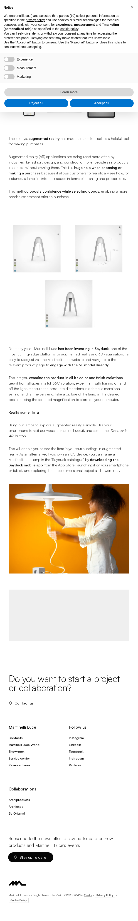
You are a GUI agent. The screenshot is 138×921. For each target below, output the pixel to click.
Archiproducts (19, 800)
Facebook (76, 751)
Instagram (76, 738)
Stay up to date (30, 857)
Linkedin (75, 745)
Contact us (21, 703)
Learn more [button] (69, 92)
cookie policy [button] (69, 29)
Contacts (16, 738)
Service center (19, 758)
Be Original (17, 813)
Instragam (76, 758)
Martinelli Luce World (24, 745)
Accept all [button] (101, 103)
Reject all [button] (36, 103)
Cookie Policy (18, 900)
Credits (88, 895)
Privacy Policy (104, 895)
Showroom (17, 751)
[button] (132, 7)
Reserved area (19, 765)
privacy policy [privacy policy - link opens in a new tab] (35, 20)
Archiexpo (16, 806)
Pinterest (76, 765)
